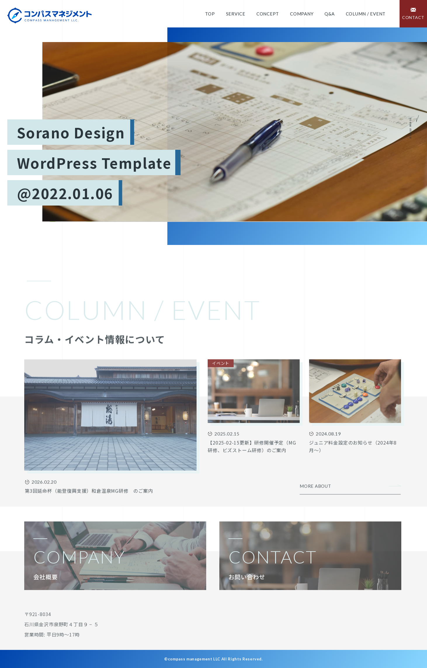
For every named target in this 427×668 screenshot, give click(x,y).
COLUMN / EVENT (366, 13)
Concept (267, 13)
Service (235, 13)
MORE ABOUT (315, 507)
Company (301, 13)
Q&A (329, 13)
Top (210, 13)
